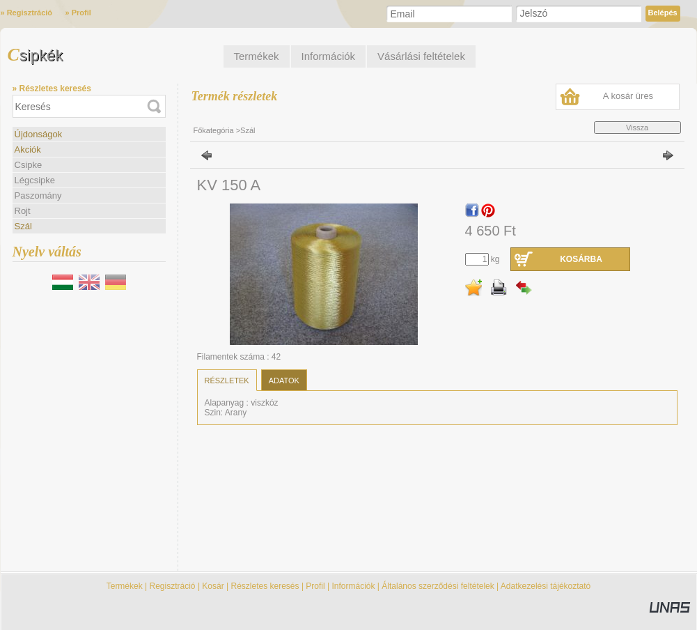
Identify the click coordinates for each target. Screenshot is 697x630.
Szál (23, 226)
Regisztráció (173, 586)
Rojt (23, 211)
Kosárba (581, 259)
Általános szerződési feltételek (438, 586)
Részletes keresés (265, 586)
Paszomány (38, 195)
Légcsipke (35, 180)
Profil (315, 586)
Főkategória (214, 130)
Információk (353, 586)
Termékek (125, 586)
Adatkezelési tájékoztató (545, 586)
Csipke (28, 165)
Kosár (213, 586)
